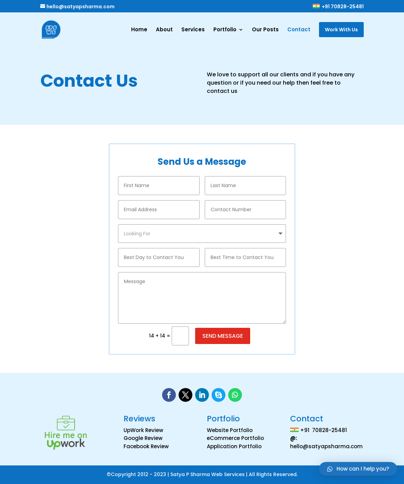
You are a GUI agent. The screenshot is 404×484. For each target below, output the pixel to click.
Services (193, 30)
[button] (358, 469)
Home (139, 30)
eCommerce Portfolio (235, 438)
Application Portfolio (234, 446)
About (164, 30)
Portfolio (224, 30)
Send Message (222, 336)
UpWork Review (143, 430)
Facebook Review (146, 446)
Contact (298, 30)
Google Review (143, 438)
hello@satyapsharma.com (326, 446)
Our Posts (265, 30)
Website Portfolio (230, 430)
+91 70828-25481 (338, 7)
